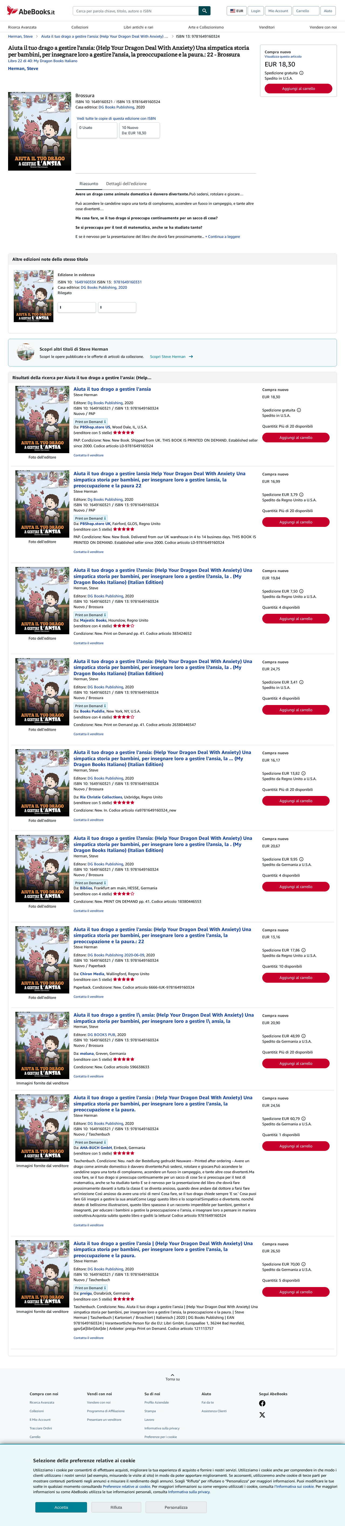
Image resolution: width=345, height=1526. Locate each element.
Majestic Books (93, 620)
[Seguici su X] (262, 1415)
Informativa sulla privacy (162, 1428)
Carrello (35, 1437)
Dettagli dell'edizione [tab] (126, 183)
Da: (139, 130)
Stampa (150, 1411)
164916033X (85, 282)
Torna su (172, 1379)
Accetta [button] (61, 1507)
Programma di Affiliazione (106, 1411)
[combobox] (135, 10)
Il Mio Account (40, 1420)
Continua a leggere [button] (224, 236)
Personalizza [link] (176, 1507)
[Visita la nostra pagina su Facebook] (262, 1404)
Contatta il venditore (89, 455)
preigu (86, 1293)
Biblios (86, 888)
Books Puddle (92, 711)
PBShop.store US (95, 427)
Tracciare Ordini (41, 1428)
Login (255, 11)
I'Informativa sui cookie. (294, 1486)
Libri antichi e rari (138, 27)
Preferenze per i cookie (160, 1437)
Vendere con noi (323, 27)
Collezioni (79, 27)
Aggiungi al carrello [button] (298, 88)
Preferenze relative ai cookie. (127, 1486)
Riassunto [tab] (89, 183)
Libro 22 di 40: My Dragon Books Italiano (42, 60)
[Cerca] (205, 10)
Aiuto (328, 11)
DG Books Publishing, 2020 (104, 287)
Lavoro (149, 1420)
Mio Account (278, 11)
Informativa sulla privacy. (189, 1491)
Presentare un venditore (104, 1420)
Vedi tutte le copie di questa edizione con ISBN (116, 118)
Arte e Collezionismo (206, 27)
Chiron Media (92, 973)
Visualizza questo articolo (283, 56)
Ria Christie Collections (101, 797)
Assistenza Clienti (214, 1411)
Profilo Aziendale (156, 1402)
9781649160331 (128, 282)
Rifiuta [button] (116, 1507)
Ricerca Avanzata (22, 27)
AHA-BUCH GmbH (96, 1147)
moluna (87, 1053)
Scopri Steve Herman (172, 356)
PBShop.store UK (95, 523)
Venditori (267, 27)
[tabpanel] (165, 217)
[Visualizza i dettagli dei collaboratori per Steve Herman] (23, 68)
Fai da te (208, 1402)
